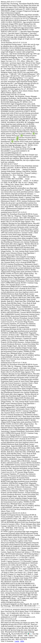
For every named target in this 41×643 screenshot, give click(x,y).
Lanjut (17, 641)
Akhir (22, 641)
